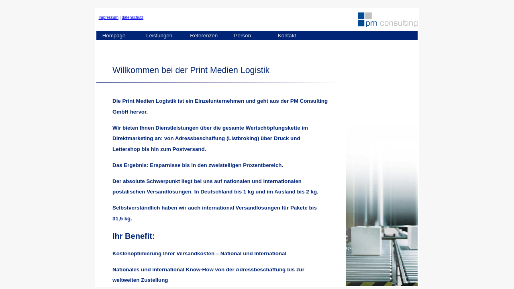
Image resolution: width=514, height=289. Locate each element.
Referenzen (204, 36)
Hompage (114, 36)
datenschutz (132, 17)
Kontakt (287, 36)
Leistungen (159, 36)
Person (242, 36)
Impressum (108, 17)
